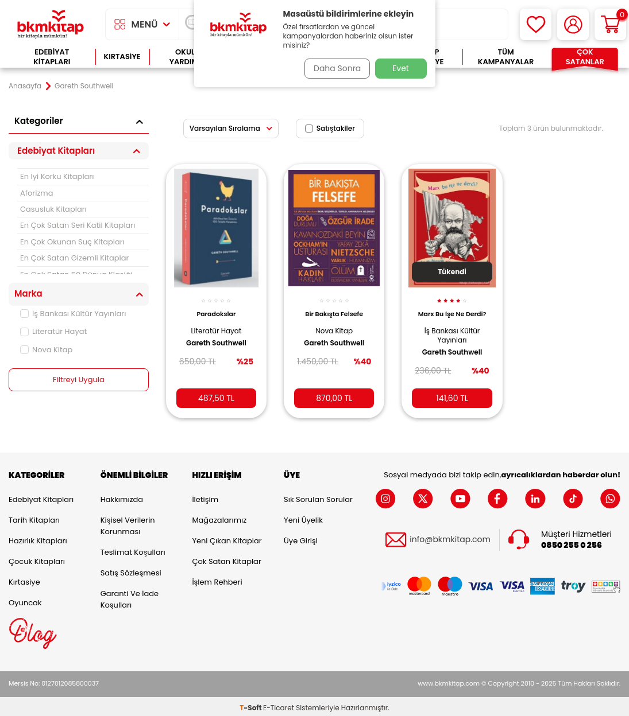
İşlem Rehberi (217, 579)
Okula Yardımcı (187, 57)
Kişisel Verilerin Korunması (128, 523)
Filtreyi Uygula (79, 380)
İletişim (205, 497)
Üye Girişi (301, 538)
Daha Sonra (333, 68)
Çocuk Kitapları (37, 559)
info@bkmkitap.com (450, 537)
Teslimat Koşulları (133, 549)
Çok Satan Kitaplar (226, 559)
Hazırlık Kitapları (38, 538)
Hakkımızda (122, 497)
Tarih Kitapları (34, 517)
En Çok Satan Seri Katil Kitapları (77, 225)
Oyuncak (25, 600)
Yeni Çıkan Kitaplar (226, 538)
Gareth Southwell (216, 336)
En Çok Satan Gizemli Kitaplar (74, 257)
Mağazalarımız (219, 517)
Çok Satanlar (585, 57)
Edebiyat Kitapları (51, 57)
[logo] (50, 24)
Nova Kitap (46, 349)
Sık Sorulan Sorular (318, 497)
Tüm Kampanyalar (506, 57)
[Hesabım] (573, 24)
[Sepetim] (610, 24)
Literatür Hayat (53, 331)
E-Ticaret (278, 705)
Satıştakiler (330, 128)
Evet (400, 68)
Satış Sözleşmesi (131, 570)
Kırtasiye (122, 56)
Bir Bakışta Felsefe (334, 307)
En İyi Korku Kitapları (57, 176)
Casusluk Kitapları (53, 209)
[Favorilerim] (535, 24)
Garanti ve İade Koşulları (130, 597)
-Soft (251, 705)
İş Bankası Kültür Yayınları (73, 313)
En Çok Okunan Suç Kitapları (72, 241)
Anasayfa (25, 86)
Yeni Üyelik (303, 517)
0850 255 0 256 (571, 543)
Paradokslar (216, 307)
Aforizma (36, 193)
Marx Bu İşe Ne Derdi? (452, 311)
